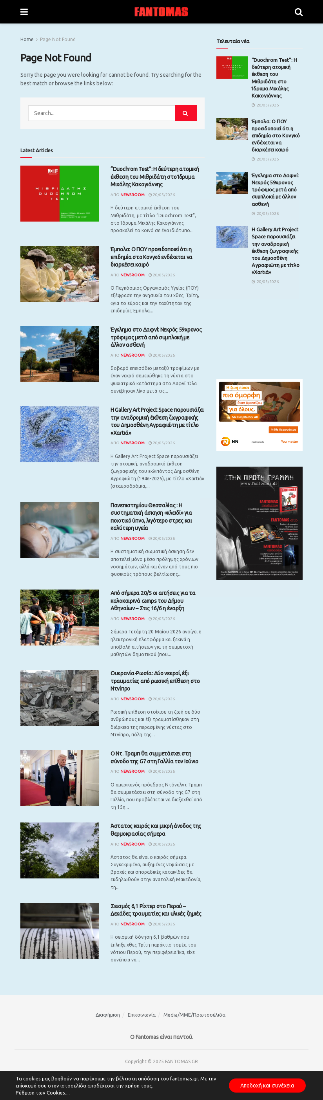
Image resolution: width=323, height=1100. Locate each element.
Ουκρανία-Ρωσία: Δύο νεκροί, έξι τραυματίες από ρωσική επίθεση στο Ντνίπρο (155, 681)
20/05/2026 (162, 195)
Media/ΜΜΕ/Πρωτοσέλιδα (194, 1014)
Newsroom (132, 195)
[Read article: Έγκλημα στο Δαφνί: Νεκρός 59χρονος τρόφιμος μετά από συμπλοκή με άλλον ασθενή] (59, 354)
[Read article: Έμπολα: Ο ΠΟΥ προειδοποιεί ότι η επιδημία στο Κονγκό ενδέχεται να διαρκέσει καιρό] (59, 274)
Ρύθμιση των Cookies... (42, 1092)
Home (27, 39)
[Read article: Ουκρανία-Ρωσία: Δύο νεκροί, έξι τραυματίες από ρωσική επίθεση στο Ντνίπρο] (59, 698)
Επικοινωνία (142, 1014)
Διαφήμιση (108, 1014)
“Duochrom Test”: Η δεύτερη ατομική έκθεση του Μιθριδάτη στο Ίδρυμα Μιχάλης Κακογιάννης (155, 177)
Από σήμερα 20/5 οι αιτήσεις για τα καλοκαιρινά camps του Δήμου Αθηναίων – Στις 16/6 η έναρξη (153, 600)
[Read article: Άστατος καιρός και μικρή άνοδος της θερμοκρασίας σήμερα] (59, 850)
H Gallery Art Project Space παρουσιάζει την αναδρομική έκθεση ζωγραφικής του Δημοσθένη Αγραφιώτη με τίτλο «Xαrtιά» (275, 251)
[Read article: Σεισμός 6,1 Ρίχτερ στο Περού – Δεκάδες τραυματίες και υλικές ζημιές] (59, 931)
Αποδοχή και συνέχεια (266, 1085)
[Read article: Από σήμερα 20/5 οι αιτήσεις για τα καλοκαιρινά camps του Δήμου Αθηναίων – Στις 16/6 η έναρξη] (59, 618)
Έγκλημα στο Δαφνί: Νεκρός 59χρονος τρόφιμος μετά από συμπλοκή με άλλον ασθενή (156, 337)
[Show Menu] (24, 11)
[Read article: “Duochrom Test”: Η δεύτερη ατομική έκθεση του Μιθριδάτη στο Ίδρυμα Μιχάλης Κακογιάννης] (59, 194)
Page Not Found (58, 39)
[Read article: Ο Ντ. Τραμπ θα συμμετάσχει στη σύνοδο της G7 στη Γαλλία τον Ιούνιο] (59, 778)
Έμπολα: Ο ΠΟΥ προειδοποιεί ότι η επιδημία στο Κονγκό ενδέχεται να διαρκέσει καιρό (151, 257)
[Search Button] (299, 11)
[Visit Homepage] (161, 12)
